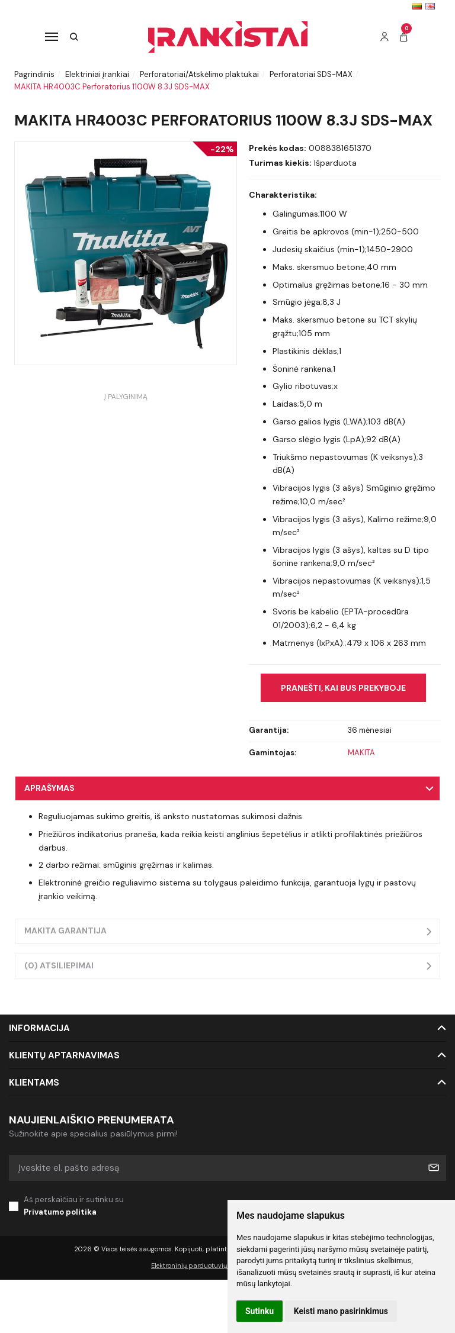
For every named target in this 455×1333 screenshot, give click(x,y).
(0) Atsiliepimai (59, 965)
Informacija (39, 1028)
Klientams (34, 1083)
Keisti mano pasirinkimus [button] (341, 1311)
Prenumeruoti (433, 1168)
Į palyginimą (126, 396)
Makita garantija (65, 930)
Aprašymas (49, 788)
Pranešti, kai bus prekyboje (343, 687)
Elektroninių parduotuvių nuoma (201, 1265)
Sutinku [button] (259, 1311)
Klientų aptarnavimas (64, 1055)
